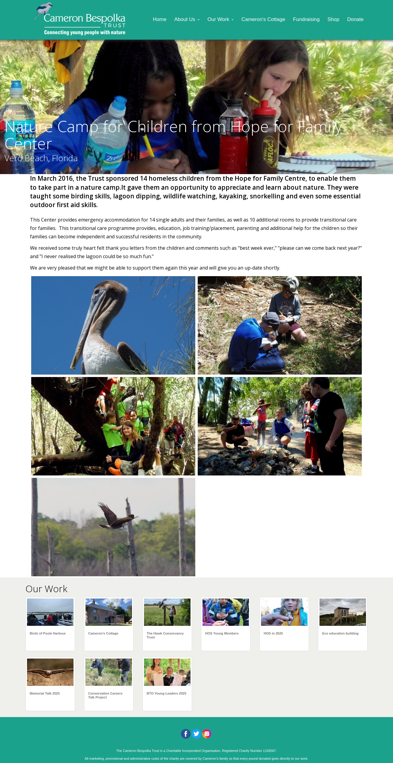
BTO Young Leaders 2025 (166, 693)
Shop (333, 19)
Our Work (221, 19)
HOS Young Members (221, 633)
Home (159, 19)
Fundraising (306, 19)
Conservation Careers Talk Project (105, 695)
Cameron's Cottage (263, 19)
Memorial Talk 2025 (45, 693)
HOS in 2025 (273, 633)
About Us (187, 19)
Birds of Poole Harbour (48, 633)
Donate (355, 19)
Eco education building (340, 633)
